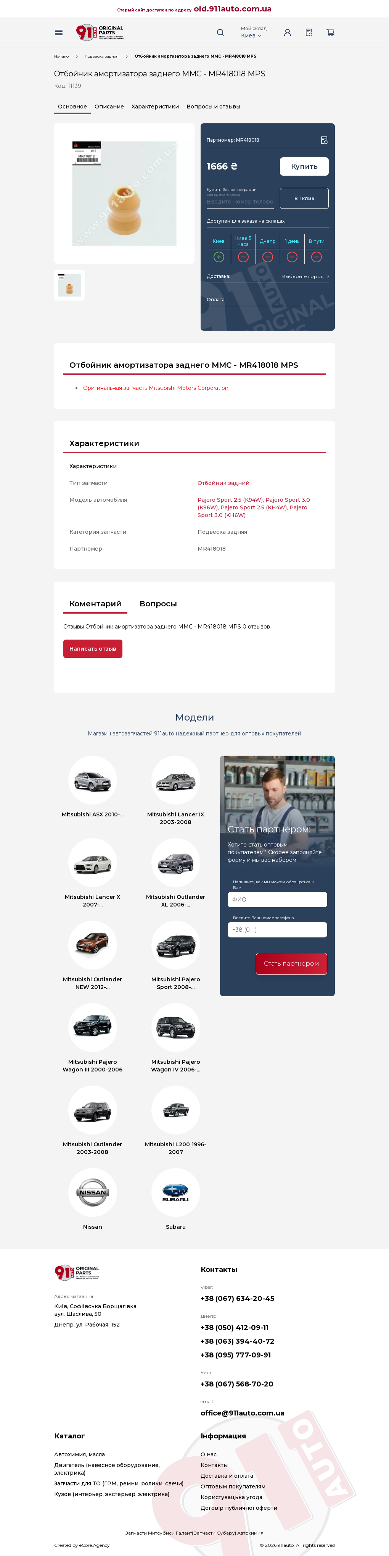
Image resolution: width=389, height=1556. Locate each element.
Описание (109, 106)
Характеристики (155, 106)
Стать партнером (291, 963)
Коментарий (95, 603)
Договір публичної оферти (239, 1507)
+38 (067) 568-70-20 (237, 1384)
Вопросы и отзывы (213, 106)
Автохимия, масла (79, 1454)
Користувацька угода (231, 1497)
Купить (304, 166)
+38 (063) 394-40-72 (238, 1341)
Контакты (214, 1465)
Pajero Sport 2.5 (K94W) (230, 499)
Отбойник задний (223, 483)
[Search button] (220, 32)
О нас (209, 1454)
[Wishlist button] (324, 140)
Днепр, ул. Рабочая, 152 (87, 1324)
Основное (72, 106)
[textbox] (302, 276)
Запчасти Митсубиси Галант (158, 1533)
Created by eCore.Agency (82, 1545)
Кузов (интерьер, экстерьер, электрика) (111, 1494)
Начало (61, 56)
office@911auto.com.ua (243, 1413)
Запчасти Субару (214, 1533)
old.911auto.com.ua (233, 8)
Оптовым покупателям (233, 1486)
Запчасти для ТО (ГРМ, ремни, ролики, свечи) (118, 1483)
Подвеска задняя (102, 56)
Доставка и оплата (227, 1475)
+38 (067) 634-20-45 (237, 1298)
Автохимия (250, 1533)
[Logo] (100, 32)
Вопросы (158, 603)
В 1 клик (304, 198)
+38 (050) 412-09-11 (234, 1327)
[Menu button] (58, 32)
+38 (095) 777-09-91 (236, 1355)
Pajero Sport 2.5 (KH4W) (253, 507)
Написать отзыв (92, 648)
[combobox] (305, 276)
